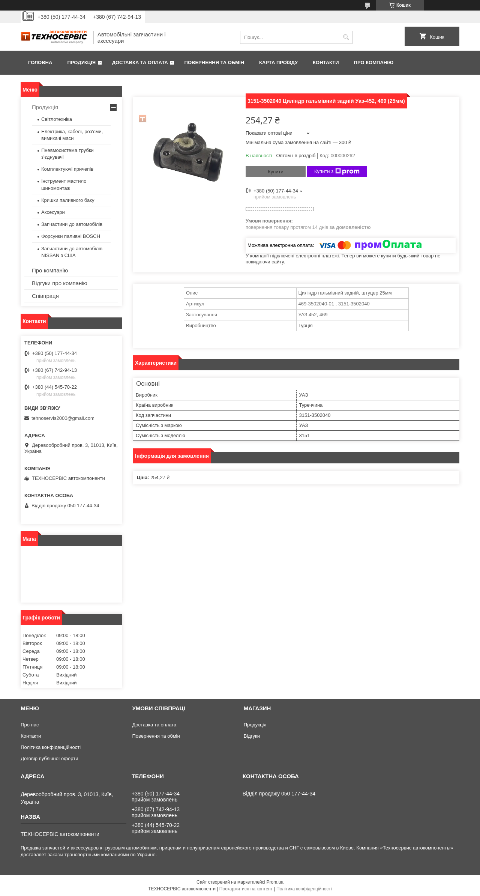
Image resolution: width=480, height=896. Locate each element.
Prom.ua (275, 882)
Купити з (337, 171)
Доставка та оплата (140, 62)
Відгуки (252, 736)
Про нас (30, 725)
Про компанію (374, 62)
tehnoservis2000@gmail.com (63, 418)
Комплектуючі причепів (67, 169)
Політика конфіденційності (51, 747)
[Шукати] (345, 37)
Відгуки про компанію (59, 283)
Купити (276, 171)
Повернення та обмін (214, 62)
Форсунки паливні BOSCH (70, 236)
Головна (40, 62)
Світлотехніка (56, 119)
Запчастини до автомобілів (71, 224)
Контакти (326, 62)
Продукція (81, 62)
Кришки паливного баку (67, 200)
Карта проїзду (278, 62)
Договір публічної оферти (49, 758)
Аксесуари (53, 212)
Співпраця (45, 296)
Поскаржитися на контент (246, 888)
